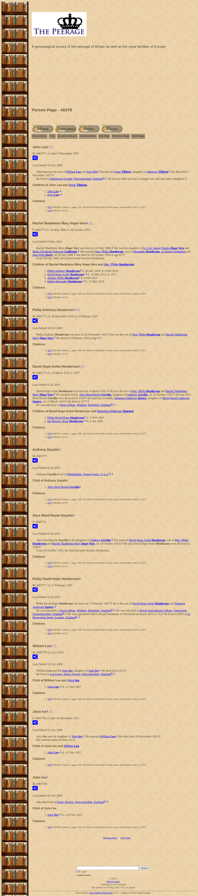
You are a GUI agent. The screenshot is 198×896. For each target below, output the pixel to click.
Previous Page (120, 136)
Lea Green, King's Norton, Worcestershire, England (80, 674)
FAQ (52, 136)
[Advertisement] (113, 79)
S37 (50, 207)
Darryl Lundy (113, 881)
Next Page (138, 136)
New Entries (39, 136)
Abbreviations (88, 136)
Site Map (104, 136)
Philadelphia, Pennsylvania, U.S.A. (88, 474)
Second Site (108, 893)
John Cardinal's (95, 893)
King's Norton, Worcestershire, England (80, 802)
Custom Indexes (67, 136)
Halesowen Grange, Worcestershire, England (76, 178)
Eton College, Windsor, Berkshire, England (85, 405)
